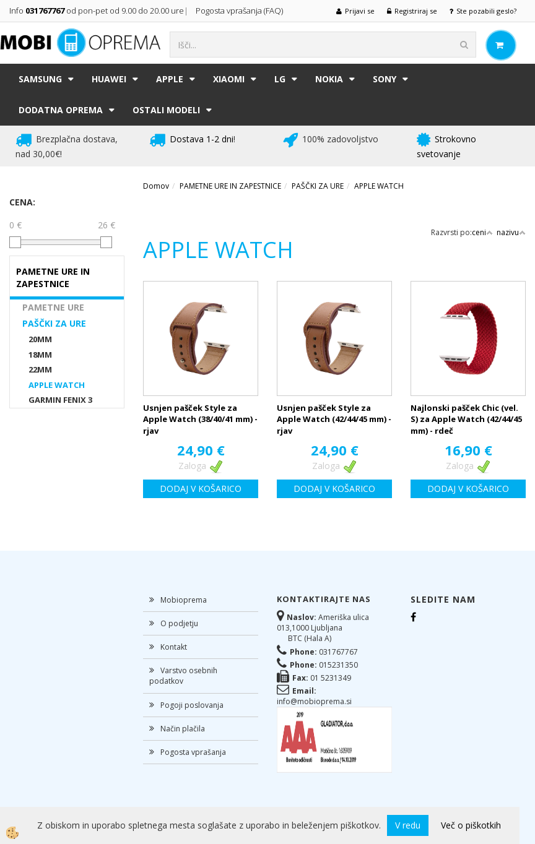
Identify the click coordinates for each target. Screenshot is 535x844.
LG (279, 79)
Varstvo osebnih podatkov (183, 675)
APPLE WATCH (56, 384)
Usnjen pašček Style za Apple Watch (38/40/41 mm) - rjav (200, 419)
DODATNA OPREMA (61, 110)
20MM (40, 339)
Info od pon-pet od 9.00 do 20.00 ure (96, 10)
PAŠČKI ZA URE (54, 323)
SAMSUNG (40, 79)
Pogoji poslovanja (192, 705)
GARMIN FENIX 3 (60, 399)
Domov (156, 186)
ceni (482, 232)
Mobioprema (183, 600)
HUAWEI (109, 79)
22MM (40, 369)
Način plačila (182, 728)
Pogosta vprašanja (193, 752)
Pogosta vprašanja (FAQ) (240, 10)
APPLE (169, 79)
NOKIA (329, 79)
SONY (384, 79)
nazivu (511, 232)
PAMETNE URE (53, 307)
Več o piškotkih (471, 825)
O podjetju (179, 623)
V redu (407, 825)
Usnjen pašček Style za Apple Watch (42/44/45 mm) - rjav (334, 419)
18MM (40, 354)
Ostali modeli (166, 110)
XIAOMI (229, 79)
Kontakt (173, 647)
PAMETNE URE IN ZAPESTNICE (230, 186)
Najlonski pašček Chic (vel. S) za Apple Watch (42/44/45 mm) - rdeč (466, 419)
